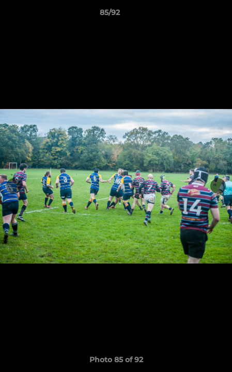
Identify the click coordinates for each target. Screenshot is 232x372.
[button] (195, 15)
